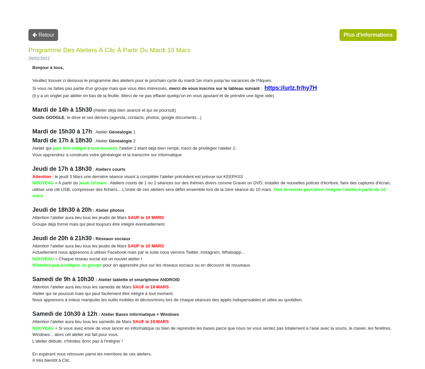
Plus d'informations (368, 35)
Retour (43, 35)
